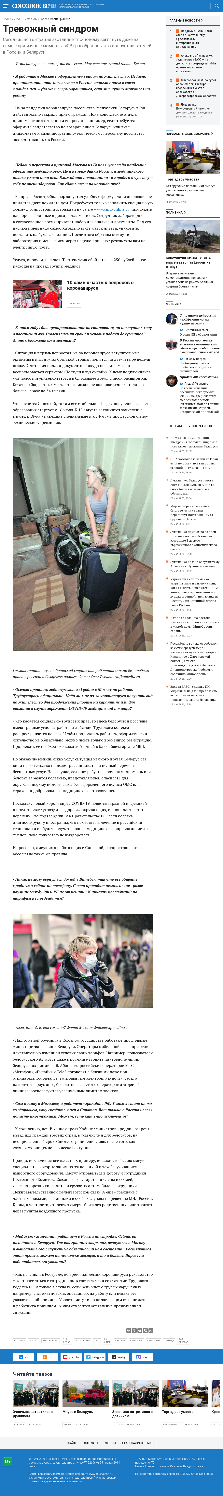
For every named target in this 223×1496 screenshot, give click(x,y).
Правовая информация (139, 1443)
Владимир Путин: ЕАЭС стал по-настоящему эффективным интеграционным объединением (194, 38)
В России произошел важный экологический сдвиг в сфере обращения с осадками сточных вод (200, 346)
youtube (71, 1357)
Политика (174, 212)
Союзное (19, 1424)
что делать (67, 1340)
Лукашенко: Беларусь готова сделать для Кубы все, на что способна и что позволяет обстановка (192, 487)
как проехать (184, 1340)
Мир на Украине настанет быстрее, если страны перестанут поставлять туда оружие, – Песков (191, 512)
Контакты (90, 1443)
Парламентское (172, 1424)
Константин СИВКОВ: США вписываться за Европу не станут (188, 262)
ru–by (118, 1357)
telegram (95, 1357)
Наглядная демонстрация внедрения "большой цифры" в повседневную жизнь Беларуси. (194, 441)
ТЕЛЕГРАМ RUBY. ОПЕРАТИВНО (189, 426)
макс (142, 1357)
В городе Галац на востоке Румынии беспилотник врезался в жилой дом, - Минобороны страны (194, 624)
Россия (34, 1341)
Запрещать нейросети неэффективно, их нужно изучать (198, 319)
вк (23, 1357)
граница (169, 1341)
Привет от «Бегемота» (199, 376)
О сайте (71, 1443)
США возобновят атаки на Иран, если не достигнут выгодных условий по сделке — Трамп (194, 463)
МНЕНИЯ (172, 304)
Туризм (68, 1424)
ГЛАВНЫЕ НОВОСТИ (185, 20)
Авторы (110, 1443)
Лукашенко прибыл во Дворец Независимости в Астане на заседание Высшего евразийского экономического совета (193, 540)
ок (47, 1357)
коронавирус (50, 1341)
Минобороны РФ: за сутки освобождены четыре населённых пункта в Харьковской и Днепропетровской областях (196, 87)
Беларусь (19, 1341)
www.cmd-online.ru (112, 209)
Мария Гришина (60, 19)
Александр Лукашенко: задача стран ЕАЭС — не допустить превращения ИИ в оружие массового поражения (196, 63)
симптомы (153, 1341)
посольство (83, 1341)
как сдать (107, 1340)
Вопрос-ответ (12, 19)
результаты (136, 1341)
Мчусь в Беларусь (78, 1412)
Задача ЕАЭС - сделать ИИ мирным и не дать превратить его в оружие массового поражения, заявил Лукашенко (193, 693)
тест (97, 1341)
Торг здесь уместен (182, 179)
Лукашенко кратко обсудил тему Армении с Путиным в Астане (194, 564)
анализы (120, 1341)
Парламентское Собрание (188, 134)
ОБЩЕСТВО (74, 304)
